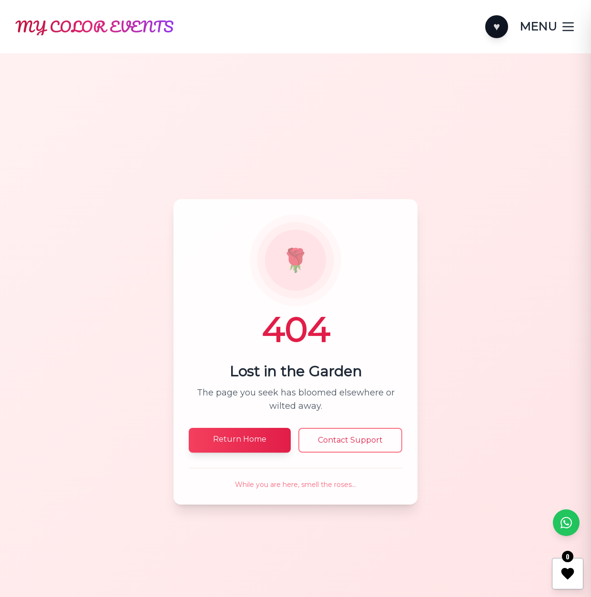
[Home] (94, 26)
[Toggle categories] (548, 26)
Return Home (239, 439)
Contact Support (350, 440)
